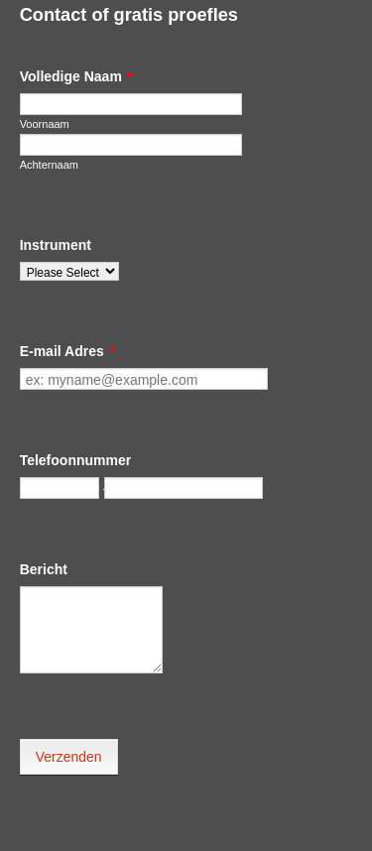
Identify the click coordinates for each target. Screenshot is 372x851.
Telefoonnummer (76, 460)
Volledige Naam (76, 76)
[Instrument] (69, 271)
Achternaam (49, 165)
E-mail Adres (67, 351)
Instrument (55, 245)
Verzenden (69, 757)
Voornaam (44, 124)
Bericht (43, 569)
